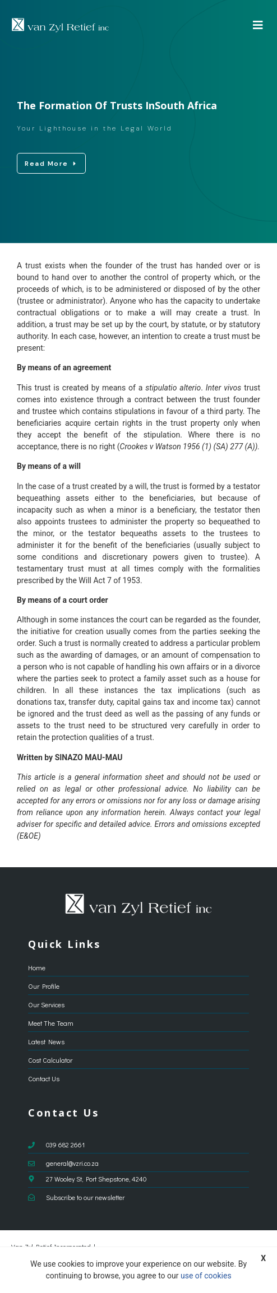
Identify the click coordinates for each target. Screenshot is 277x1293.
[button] (258, 25)
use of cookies (206, 1275)
